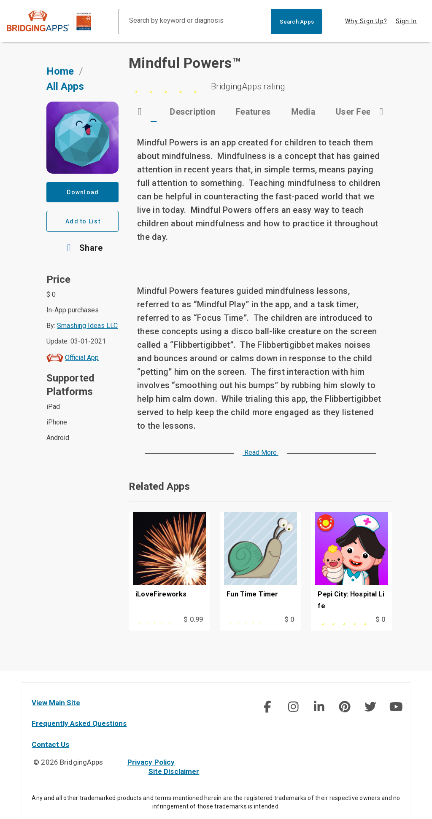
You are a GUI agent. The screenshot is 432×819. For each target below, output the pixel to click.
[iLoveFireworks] (169, 574)
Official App (82, 369)
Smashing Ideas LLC (87, 337)
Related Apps (159, 497)
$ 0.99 (193, 630)
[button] (82, 258)
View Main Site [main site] (56, 702)
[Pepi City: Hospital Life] (351, 574)
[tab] (178, 123)
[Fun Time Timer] (260, 574)
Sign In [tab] (406, 21)
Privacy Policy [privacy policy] (151, 762)
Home (60, 82)
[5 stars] (260, 97)
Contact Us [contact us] (50, 744)
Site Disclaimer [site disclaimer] (174, 771)
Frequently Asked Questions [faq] (79, 723)
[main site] (56, 21)
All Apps (65, 97)
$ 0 (289, 630)
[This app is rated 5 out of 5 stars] (158, 631)
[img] (267, 706)
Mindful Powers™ (185, 73)
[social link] (267, 707)
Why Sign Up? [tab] (366, 21)
